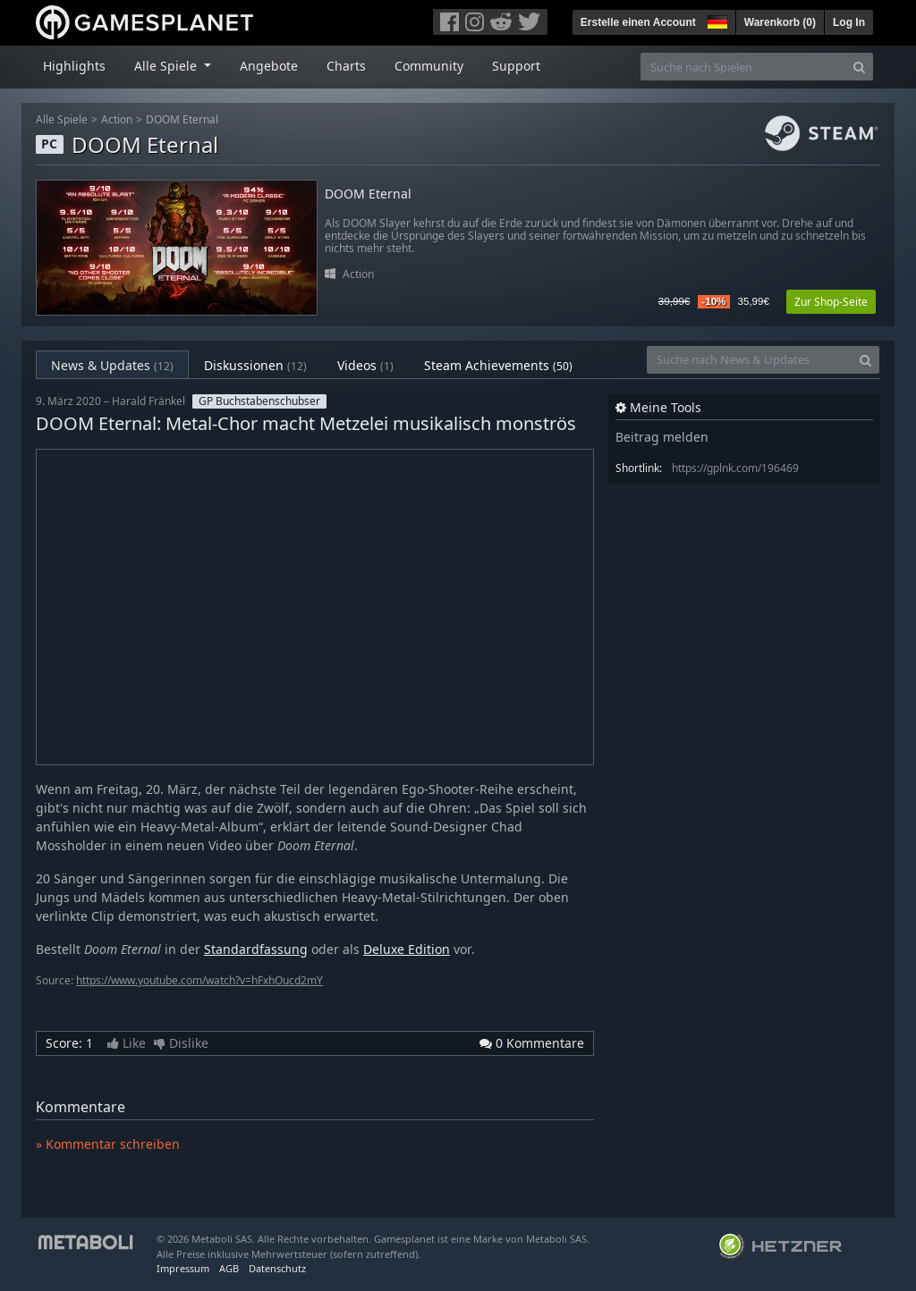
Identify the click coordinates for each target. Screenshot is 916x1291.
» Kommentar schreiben (108, 1143)
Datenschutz (277, 1268)
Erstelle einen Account (638, 22)
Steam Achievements (498, 365)
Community (428, 65)
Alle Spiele (62, 119)
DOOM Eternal (182, 119)
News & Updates (112, 365)
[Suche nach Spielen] (743, 66)
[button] (715, 20)
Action (116, 119)
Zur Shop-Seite (831, 301)
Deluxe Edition (406, 949)
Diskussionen (255, 365)
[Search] (859, 66)
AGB (229, 1268)
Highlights (74, 65)
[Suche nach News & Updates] (749, 360)
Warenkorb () (780, 22)
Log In (849, 22)
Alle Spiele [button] (167, 65)
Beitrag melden (661, 436)
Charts (346, 65)
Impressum (183, 1268)
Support (516, 65)
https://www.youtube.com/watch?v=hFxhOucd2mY (199, 980)
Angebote (269, 65)
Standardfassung (256, 949)
